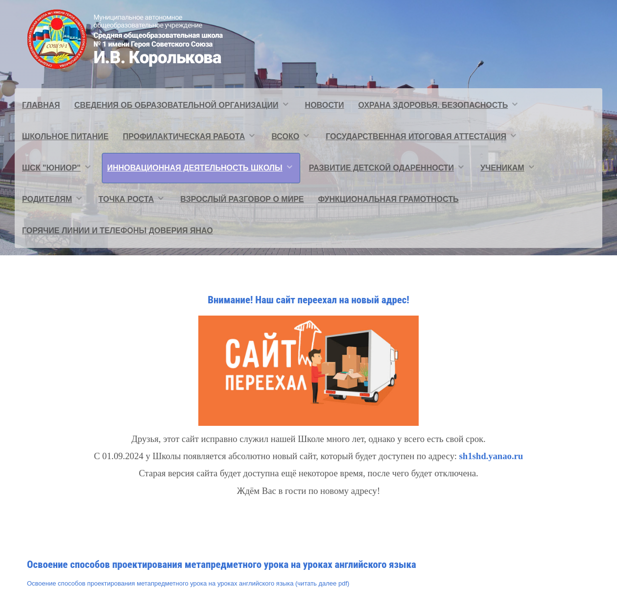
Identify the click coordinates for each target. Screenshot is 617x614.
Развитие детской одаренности (381, 168)
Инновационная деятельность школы (195, 168)
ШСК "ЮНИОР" (51, 168)
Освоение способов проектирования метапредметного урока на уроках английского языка (221, 564)
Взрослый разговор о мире (242, 199)
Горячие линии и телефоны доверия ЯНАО (117, 230)
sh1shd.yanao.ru (491, 456)
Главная (41, 105)
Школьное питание (65, 136)
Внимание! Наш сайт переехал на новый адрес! (308, 300)
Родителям (47, 199)
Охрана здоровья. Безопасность (433, 105)
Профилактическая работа (184, 136)
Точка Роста (126, 199)
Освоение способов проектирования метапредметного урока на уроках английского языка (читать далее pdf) (188, 583)
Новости (324, 105)
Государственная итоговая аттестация (416, 136)
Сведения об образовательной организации (176, 105)
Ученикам (502, 168)
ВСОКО (285, 136)
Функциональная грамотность (388, 199)
